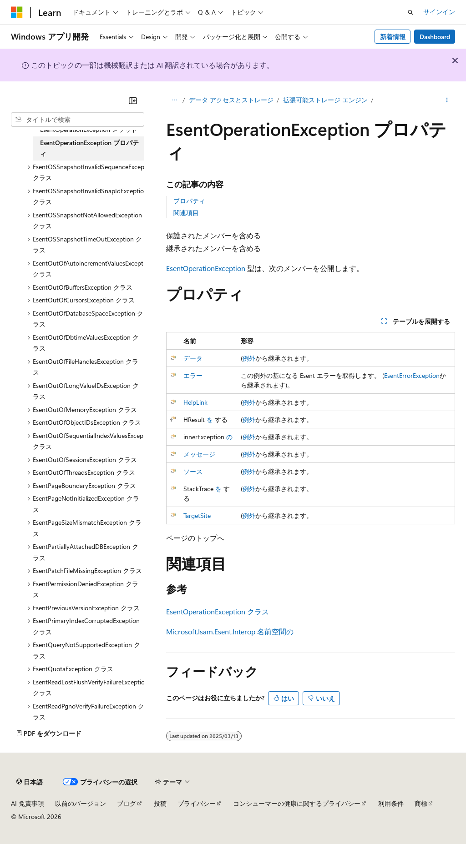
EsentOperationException (205, 268)
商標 (421, 803)
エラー (193, 375)
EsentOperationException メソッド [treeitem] (88, 129)
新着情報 (392, 36)
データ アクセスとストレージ (231, 99)
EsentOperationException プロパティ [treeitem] (89, 148)
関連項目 (186, 212)
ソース (193, 471)
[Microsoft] (17, 12)
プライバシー (196, 803)
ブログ (126, 803)
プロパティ (189, 200)
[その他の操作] (447, 100)
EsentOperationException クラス (217, 611)
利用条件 (391, 803)
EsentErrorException (412, 375)
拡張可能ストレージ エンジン (325, 99)
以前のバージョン (80, 803)
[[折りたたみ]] (133, 100)
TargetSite (197, 515)
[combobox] (77, 119)
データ (193, 358)
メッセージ (199, 454)
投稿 (160, 803)
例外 (249, 358)
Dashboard (435, 36)
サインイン (439, 11)
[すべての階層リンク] (174, 100)
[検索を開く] (410, 12)
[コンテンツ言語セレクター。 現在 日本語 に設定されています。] (29, 782)
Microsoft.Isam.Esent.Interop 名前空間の (230, 631)
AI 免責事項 (27, 803)
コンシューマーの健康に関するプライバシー (296, 803)
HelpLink (195, 402)
